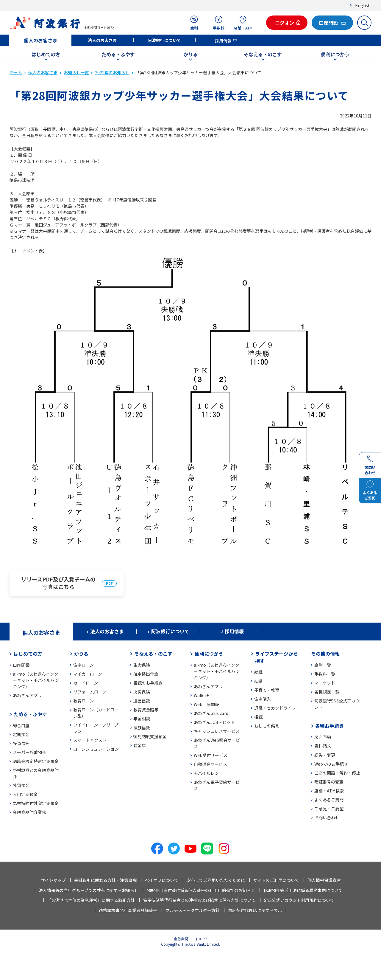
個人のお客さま (40, 40)
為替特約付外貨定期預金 (36, 803)
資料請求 (322, 746)
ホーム (16, 72)
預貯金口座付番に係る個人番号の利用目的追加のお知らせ (201, 890)
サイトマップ (53, 880)
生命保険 (141, 665)
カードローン (85, 683)
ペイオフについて (161, 880)
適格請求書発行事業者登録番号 (128, 910)
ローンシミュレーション (96, 749)
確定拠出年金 (145, 674)
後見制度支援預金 (150, 736)
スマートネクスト (90, 740)
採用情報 (223, 41)
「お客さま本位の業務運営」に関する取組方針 (91, 900)
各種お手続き (329, 725)
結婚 (258, 681)
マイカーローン (87, 674)
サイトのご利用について (276, 880)
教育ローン (83, 701)
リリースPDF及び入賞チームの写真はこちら (58, 582)
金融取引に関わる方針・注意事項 (105, 880)
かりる (190, 54)
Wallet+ (201, 695)
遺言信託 (141, 701)
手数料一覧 (324, 674)
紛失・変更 (324, 755)
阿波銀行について (164, 40)
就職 (258, 672)
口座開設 (21, 665)
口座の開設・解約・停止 (337, 773)
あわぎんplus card (211, 713)
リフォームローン (89, 692)
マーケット (324, 683)
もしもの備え (266, 726)
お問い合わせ (326, 817)
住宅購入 (262, 699)
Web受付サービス (210, 755)
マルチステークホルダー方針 (192, 910)
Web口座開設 (206, 704)
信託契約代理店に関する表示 (255, 910)
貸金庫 (139, 745)
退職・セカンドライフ (275, 708)
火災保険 (141, 692)
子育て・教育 (266, 690)
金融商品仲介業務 (29, 812)
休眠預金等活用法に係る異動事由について (303, 890)
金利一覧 (322, 665)
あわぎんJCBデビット (214, 722)
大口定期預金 (25, 794)
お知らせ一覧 (76, 72)
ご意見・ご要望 (328, 809)
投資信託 (21, 743)
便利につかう (335, 54)
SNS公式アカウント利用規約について (299, 900)
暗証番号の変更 (328, 782)
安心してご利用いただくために (216, 880)
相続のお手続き (148, 683)
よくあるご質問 (328, 800)
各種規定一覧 (326, 692)
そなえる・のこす (263, 54)
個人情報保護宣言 (324, 880)
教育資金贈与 (145, 710)
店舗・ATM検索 (329, 791)
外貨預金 (21, 785)
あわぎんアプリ (27, 695)
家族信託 (141, 727)
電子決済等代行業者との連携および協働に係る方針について (199, 900)
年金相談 (141, 719)
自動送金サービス (210, 764)
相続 (258, 717)
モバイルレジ (206, 773)
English (363, 5)
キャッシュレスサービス (217, 731)
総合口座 (21, 725)
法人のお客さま (102, 40)
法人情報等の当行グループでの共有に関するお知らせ (88, 890)
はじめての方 (46, 54)
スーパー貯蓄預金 (29, 752)
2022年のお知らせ (112, 72)
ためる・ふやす (118, 54)
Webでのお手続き (331, 764)
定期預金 (21, 734)
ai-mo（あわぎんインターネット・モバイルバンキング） (36, 680)
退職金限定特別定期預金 (36, 761)
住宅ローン (83, 665)
